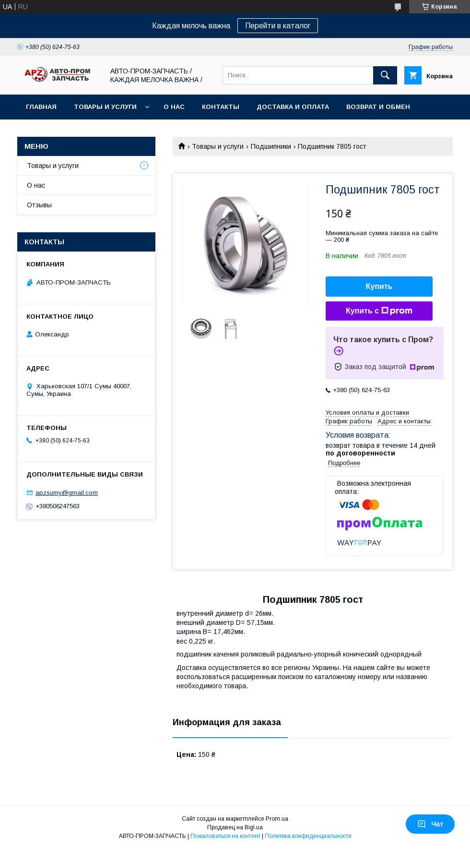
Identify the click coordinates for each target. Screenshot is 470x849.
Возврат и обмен (378, 106)
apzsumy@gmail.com (66, 492)
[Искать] (385, 75)
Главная (41, 106)
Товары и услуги (105, 106)
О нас (174, 106)
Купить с (379, 311)
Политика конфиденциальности (308, 836)
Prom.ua (277, 818)
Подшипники (271, 146)
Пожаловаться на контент (225, 836)
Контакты (220, 106)
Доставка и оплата (293, 106)
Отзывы (39, 205)
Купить (379, 286)
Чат (430, 824)
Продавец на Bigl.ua (235, 827)
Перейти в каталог (277, 26)
